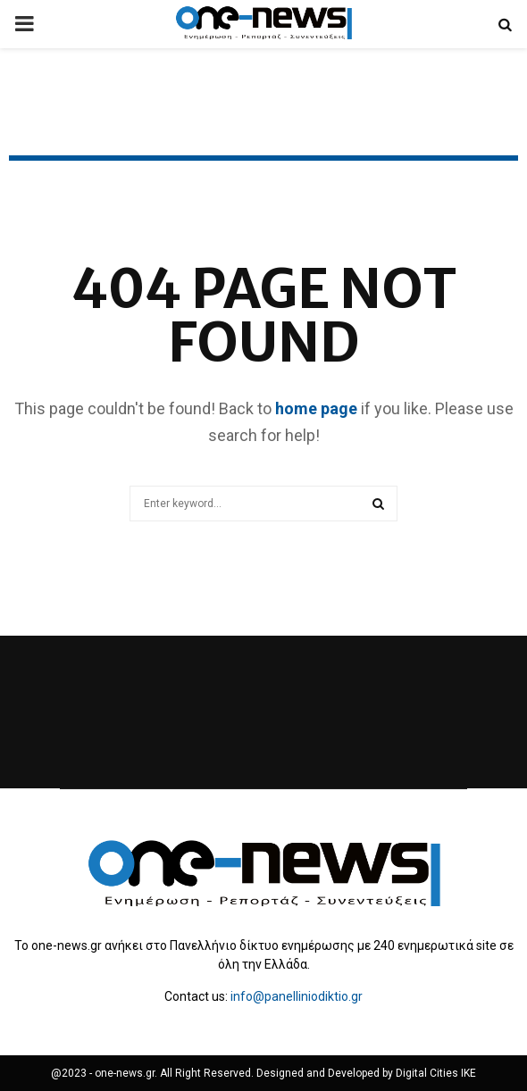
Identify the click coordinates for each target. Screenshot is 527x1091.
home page (316, 408)
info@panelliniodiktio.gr (296, 996)
